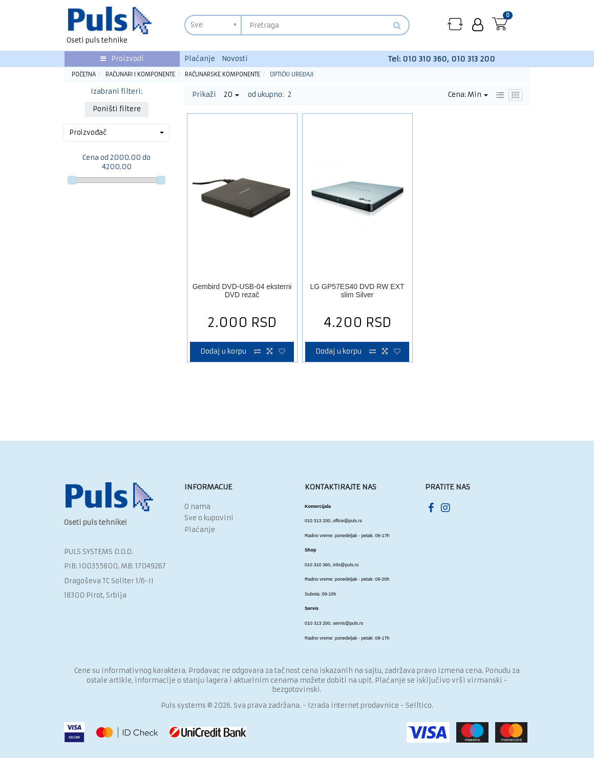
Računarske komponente (222, 74)
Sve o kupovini (209, 518)
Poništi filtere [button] (117, 109)
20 (231, 94)
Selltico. (419, 705)
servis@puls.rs (348, 623)
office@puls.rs (347, 520)
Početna (84, 74)
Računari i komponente (140, 74)
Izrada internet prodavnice (353, 705)
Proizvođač (116, 132)
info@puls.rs (345, 564)
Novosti (235, 58)
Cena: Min (468, 94)
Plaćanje (199, 58)
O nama (197, 506)
